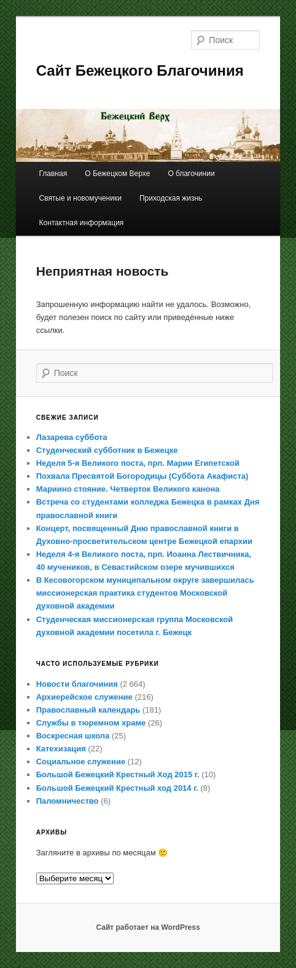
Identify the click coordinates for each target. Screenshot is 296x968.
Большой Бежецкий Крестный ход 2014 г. (117, 788)
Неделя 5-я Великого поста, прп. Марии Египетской (138, 463)
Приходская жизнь (170, 198)
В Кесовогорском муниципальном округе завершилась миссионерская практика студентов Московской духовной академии (145, 592)
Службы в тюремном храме (91, 722)
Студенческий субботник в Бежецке (107, 450)
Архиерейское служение (84, 697)
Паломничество (67, 801)
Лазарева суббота (71, 437)
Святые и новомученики (80, 198)
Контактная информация (81, 222)
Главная (53, 173)
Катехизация (61, 748)
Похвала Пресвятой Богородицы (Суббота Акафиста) (142, 476)
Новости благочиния (77, 684)
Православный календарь (88, 709)
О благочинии (191, 173)
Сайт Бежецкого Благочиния (140, 70)
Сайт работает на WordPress (148, 927)
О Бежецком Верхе (117, 173)
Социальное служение (80, 761)
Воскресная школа (73, 735)
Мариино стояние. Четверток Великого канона (128, 489)
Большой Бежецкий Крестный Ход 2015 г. (118, 774)
